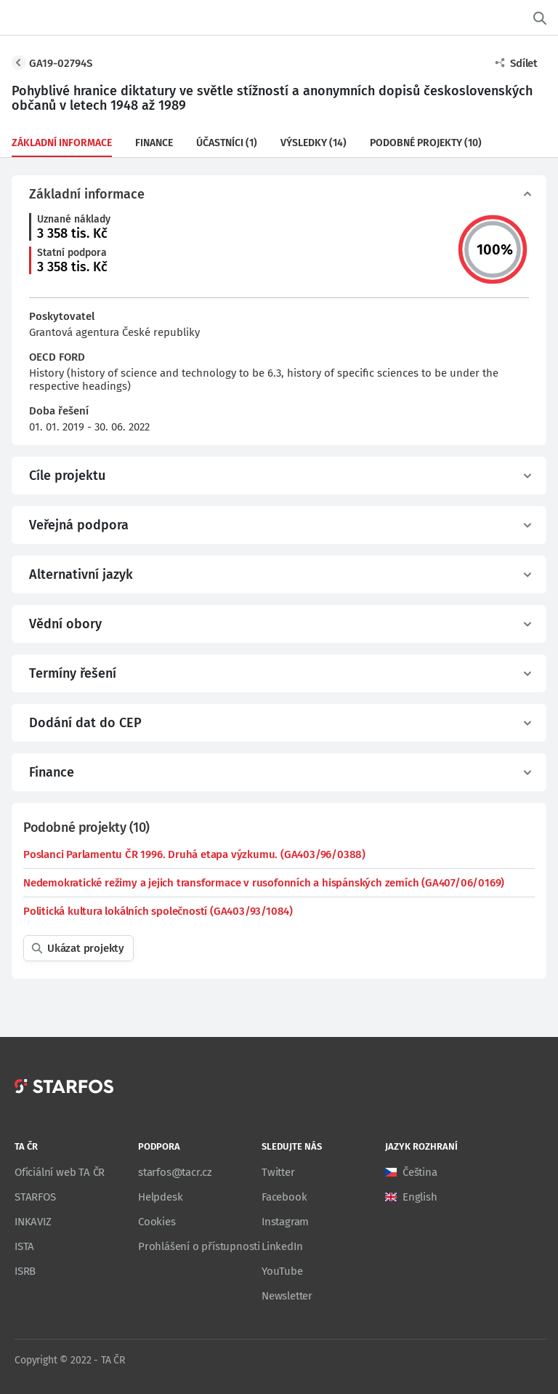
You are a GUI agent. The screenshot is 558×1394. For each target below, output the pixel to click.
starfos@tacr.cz (175, 1172)
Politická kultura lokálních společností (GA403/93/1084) (158, 911)
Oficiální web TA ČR (60, 1172)
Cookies (157, 1221)
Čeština (420, 1172)
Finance (154, 143)
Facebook (284, 1196)
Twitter (278, 1172)
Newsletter (287, 1295)
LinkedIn (282, 1246)
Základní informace (62, 143)
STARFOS (35, 1196)
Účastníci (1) (226, 143)
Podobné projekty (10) (426, 143)
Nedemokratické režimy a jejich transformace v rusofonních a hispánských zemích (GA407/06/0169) (263, 882)
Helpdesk (160, 1196)
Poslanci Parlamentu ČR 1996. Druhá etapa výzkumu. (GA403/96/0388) (194, 854)
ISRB (25, 1271)
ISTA (24, 1246)
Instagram (285, 1221)
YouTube (282, 1271)
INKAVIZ (33, 1221)
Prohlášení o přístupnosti (199, 1246)
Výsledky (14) (313, 143)
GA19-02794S (60, 63)
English (420, 1196)
